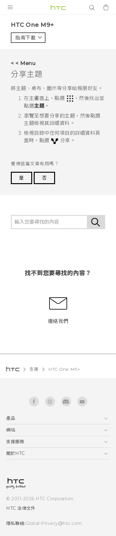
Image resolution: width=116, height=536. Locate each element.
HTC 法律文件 (20, 508)
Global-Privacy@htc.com (53, 523)
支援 (33, 369)
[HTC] (58, 7)
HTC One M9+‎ (64, 369)
